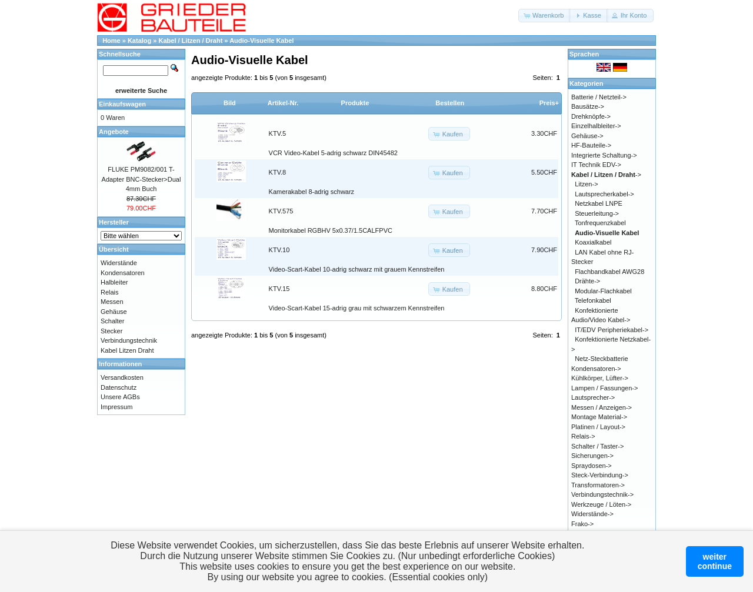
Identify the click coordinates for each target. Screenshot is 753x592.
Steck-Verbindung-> (599, 475)
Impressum (116, 406)
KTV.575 (281, 211)
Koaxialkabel (593, 242)
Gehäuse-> (587, 135)
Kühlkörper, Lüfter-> (599, 378)
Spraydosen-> (591, 465)
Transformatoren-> (598, 485)
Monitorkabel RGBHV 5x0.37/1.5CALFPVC (330, 230)
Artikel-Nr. (283, 102)
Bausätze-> (587, 106)
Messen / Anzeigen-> (601, 407)
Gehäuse (114, 311)
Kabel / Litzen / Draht (191, 40)
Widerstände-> (592, 513)
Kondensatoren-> (596, 368)
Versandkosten (122, 377)
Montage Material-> (599, 416)
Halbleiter (114, 282)
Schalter (112, 321)
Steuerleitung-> (597, 213)
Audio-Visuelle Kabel (261, 40)
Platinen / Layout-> (598, 426)
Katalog (139, 40)
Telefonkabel (593, 300)
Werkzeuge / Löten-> (601, 504)
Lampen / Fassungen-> (604, 388)
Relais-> (583, 436)
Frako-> (582, 523)
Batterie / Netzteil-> (599, 97)
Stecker (111, 331)
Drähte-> (587, 281)
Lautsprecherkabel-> (604, 194)
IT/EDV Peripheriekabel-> (611, 329)
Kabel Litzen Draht (127, 350)
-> (606, 174)
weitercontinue (715, 561)
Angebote (114, 131)
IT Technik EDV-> (596, 164)
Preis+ (549, 102)
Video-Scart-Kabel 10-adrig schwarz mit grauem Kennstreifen (357, 269)
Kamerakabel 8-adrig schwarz (312, 191)
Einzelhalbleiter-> (596, 125)
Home (111, 40)
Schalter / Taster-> (597, 446)
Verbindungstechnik (129, 340)
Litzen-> (586, 184)
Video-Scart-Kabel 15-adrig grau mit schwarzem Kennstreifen (357, 308)
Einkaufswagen (122, 104)
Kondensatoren (123, 272)
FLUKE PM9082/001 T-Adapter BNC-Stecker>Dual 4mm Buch (141, 179)
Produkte (355, 102)
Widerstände (119, 262)
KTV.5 (277, 133)
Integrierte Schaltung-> (604, 155)
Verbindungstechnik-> (602, 494)
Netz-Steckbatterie (601, 358)
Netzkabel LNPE (598, 203)
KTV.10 (279, 249)
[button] (544, 15)
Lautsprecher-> (593, 397)
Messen (112, 301)
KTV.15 (279, 288)
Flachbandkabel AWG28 (609, 271)
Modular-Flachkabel (603, 291)
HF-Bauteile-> (591, 145)
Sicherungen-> (592, 455)
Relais (110, 292)
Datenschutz (118, 387)
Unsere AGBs (120, 396)
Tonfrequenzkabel (600, 222)
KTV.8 (277, 172)
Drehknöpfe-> (591, 116)
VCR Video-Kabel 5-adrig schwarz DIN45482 (333, 152)
